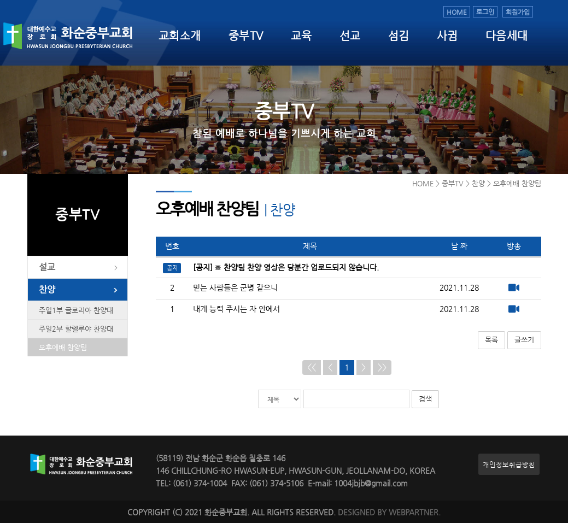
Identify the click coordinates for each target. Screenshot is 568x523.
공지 (172, 268)
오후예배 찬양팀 (63, 347)
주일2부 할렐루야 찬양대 (76, 329)
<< (311, 367)
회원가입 (518, 12)
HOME (457, 12)
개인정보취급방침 (509, 464)
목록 (491, 340)
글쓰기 (524, 340)
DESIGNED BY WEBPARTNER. (389, 512)
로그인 (485, 12)
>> (382, 367)
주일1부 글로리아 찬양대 (76, 310)
